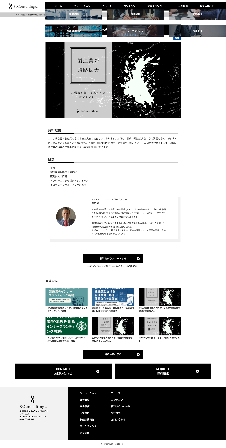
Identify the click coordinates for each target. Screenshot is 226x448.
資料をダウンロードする (113, 258)
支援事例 (84, 413)
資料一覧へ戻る (113, 354)
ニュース (107, 6)
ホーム (58, 6)
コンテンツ (129, 6)
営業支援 (84, 432)
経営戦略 (84, 399)
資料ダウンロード (157, 6)
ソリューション (82, 6)
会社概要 (183, 6)
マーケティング (88, 426)
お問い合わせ (207, 6)
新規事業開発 (87, 419)
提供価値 (84, 406)
